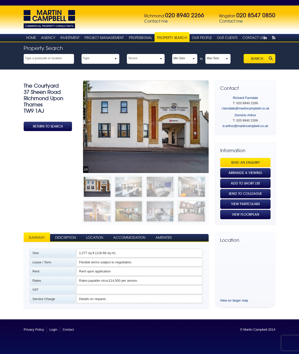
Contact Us (253, 38)
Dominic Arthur (245, 115)
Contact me (156, 21)
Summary (37, 238)
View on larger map (234, 300)
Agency (48, 38)
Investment (70, 38)
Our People (202, 38)
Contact (68, 329)
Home (31, 38)
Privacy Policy (34, 329)
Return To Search (48, 126)
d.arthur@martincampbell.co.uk (245, 126)
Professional (140, 38)
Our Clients (227, 38)
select (71, 58)
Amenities (164, 238)
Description (65, 238)
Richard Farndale (245, 98)
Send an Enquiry (245, 162)
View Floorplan (245, 214)
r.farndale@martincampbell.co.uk (245, 108)
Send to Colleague (245, 194)
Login (53, 329)
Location (94, 238)
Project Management (104, 38)
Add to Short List (245, 183)
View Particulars (245, 204)
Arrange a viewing (245, 173)
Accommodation (129, 238)
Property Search (172, 38)
